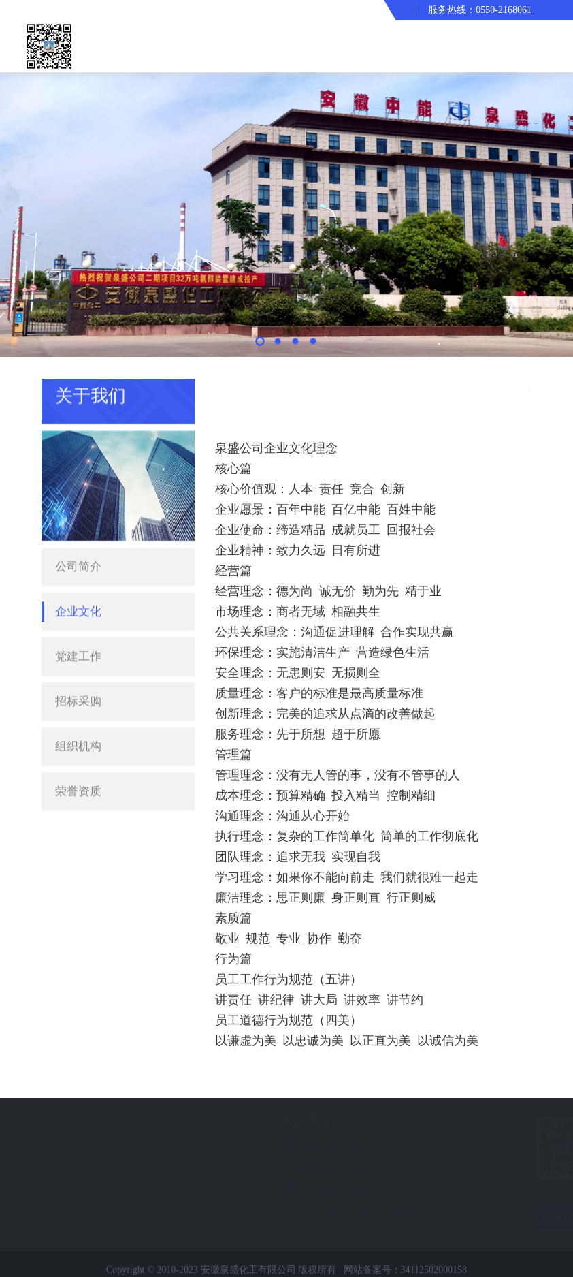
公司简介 (78, 543)
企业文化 (78, 588)
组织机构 (78, 723)
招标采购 (78, 678)
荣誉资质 (78, 768)
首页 (449, 390)
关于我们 (489, 390)
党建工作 (78, 633)
